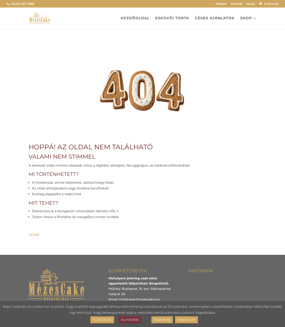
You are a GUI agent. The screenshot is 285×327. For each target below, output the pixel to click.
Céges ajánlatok (214, 18)
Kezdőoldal (135, 18)
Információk (186, 319)
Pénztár (236, 4)
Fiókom (221, 4)
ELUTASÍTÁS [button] (130, 319)
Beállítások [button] (162, 319)
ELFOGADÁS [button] (102, 319)
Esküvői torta (172, 18)
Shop (246, 18)
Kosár (251, 4)
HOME (34, 235)
